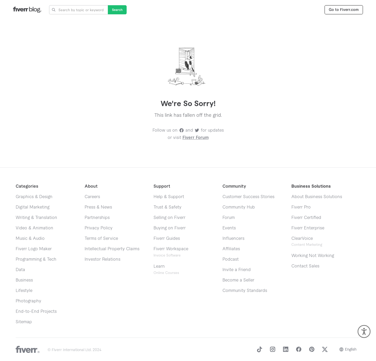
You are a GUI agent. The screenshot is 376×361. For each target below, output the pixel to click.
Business (24, 280)
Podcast (230, 259)
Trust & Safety (167, 207)
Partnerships (97, 218)
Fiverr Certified (306, 218)
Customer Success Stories (248, 197)
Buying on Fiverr (170, 228)
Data (20, 270)
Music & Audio (30, 238)
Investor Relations (102, 259)
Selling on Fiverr (169, 218)
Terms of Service (101, 238)
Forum (228, 218)
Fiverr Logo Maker (34, 249)
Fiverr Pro (301, 207)
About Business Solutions (316, 197)
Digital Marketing (32, 207)
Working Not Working (312, 256)
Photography (28, 301)
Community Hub (238, 207)
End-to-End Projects (36, 311)
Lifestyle (24, 291)
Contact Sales (305, 266)
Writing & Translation (36, 218)
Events (229, 228)
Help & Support (169, 197)
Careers (92, 197)
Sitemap (24, 322)
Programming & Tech (36, 259)
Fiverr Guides (167, 238)
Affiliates (231, 249)
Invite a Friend (236, 270)
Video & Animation (34, 228)
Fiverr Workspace (171, 252)
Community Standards (244, 291)
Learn (166, 269)
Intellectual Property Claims (112, 249)
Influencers (233, 238)
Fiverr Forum (196, 138)
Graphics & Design (34, 197)
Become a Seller (238, 280)
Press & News (98, 207)
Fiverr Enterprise (307, 228)
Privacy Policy (99, 228)
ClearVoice (302, 238)
